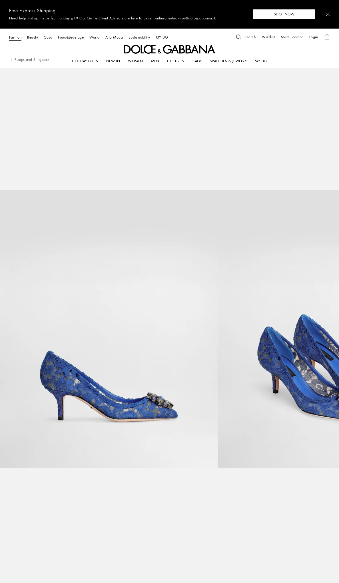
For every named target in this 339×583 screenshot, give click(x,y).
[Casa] (48, 37)
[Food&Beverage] (71, 37)
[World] (94, 37)
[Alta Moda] (114, 37)
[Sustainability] (139, 37)
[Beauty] (32, 37)
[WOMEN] (135, 61)
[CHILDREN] (175, 61)
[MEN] (155, 61)
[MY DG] (162, 37)
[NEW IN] (113, 61)
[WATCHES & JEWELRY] (228, 61)
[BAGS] (197, 61)
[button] (328, 14)
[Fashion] (15, 37)
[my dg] (261, 61)
